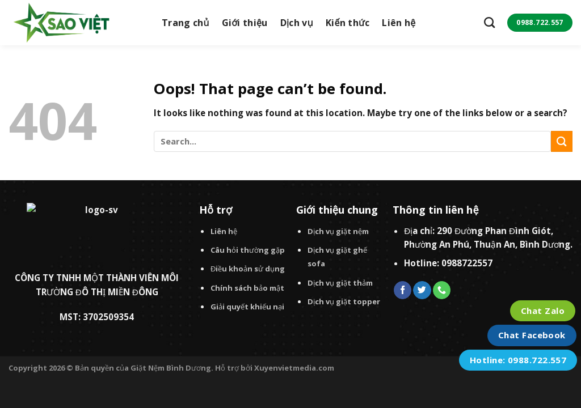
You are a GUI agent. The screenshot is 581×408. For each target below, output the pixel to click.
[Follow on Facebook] (402, 290)
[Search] (489, 22)
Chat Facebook (532, 335)
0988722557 (466, 263)
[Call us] (442, 290)
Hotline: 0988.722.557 (518, 360)
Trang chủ (185, 22)
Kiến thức (347, 22)
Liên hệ (398, 22)
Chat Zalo (543, 310)
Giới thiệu (245, 22)
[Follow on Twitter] (422, 290)
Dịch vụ (296, 22)
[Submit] (561, 141)
